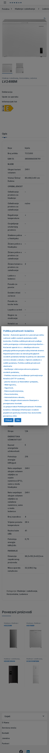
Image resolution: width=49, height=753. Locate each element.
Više (18, 420)
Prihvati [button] (8, 420)
